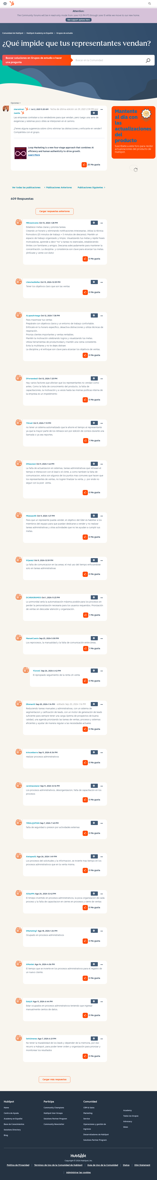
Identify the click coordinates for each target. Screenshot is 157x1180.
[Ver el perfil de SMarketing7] (31, 931)
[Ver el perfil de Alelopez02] (31, 857)
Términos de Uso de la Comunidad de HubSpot (58, 1165)
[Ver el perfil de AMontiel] (30, 964)
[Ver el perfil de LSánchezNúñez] (33, 282)
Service (86, 1119)
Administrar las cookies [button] (78, 1172)
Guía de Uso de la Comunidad (102, 1165)
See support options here (78, 20)
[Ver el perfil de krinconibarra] (32, 752)
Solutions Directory (12, 1130)
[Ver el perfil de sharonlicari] (19, 109)
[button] (101, 109)
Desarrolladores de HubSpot (96, 1134)
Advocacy (127, 1121)
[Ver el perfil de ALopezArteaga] (33, 316)
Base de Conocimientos (14, 1124)
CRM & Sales (88, 1108)
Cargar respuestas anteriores (54, 211)
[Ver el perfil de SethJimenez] (31, 1039)
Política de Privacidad (18, 1165)
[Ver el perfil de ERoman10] (30, 704)
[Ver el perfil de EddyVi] (29, 1002)
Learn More (34, 155)
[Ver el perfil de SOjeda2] (30, 560)
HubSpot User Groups (53, 1113)
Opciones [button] (15, 103)
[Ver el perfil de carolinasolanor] (33, 786)
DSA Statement (142, 1165)
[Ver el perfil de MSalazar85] (31, 516)
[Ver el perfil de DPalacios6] (31, 464)
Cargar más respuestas (55, 1079)
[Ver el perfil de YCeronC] (36, 671)
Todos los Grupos (130, 1116)
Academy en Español (13, 1119)
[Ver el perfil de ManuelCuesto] (32, 638)
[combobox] (113, 60)
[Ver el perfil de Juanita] (17, 113)
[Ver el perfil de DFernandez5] (32, 379)
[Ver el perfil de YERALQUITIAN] (33, 823)
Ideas (125, 1127)
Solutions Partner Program (55, 1119)
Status (126, 1165)
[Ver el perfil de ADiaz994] (30, 894)
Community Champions (54, 1108)
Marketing (87, 1113)
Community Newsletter (54, 1124)
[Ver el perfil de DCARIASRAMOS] (33, 598)
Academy (127, 1110)
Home (6, 1108)
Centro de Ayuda (11, 1113)
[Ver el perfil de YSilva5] (29, 423)
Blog (6, 1135)
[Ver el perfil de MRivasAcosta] (32, 223)
